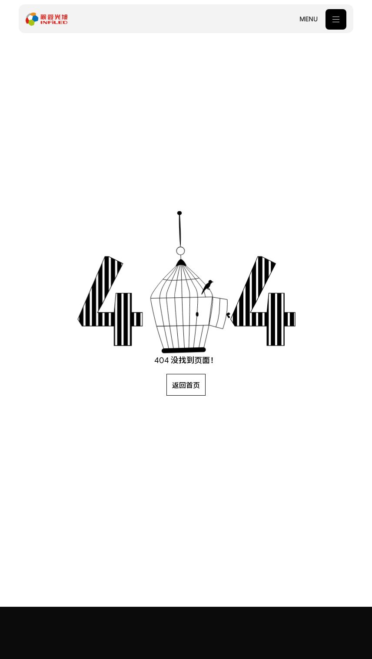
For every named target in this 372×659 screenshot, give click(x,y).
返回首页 (186, 385)
